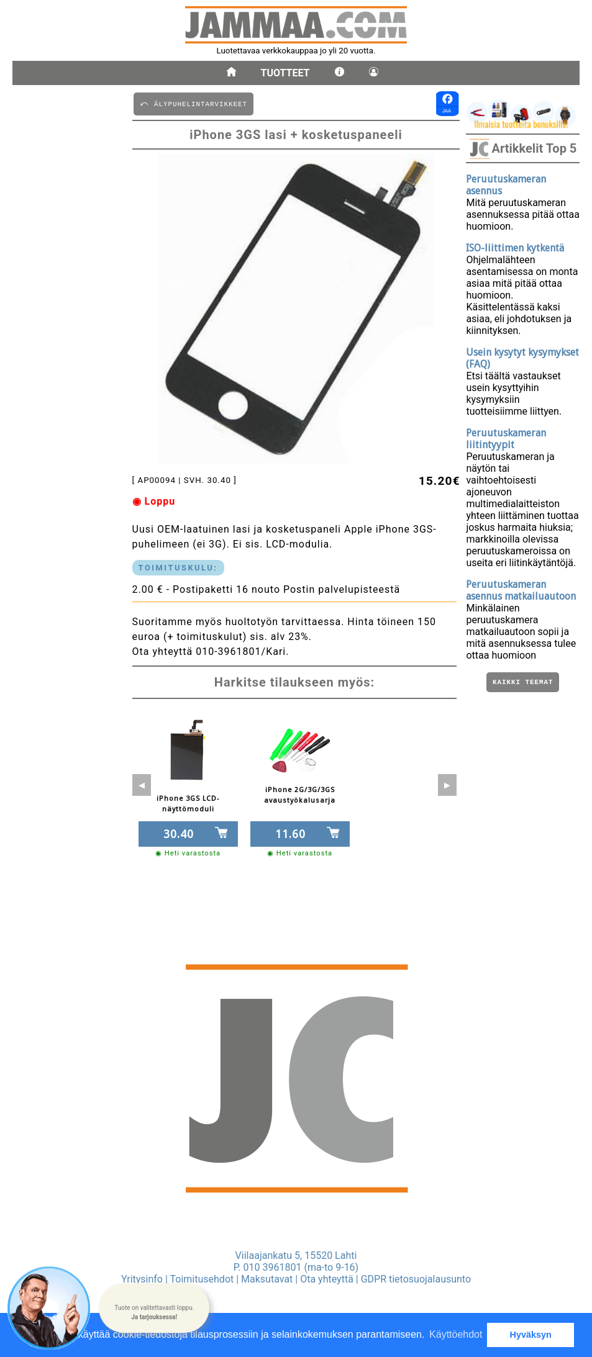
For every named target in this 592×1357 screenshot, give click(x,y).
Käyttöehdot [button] (455, 1334)
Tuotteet (285, 73)
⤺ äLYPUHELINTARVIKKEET (193, 103)
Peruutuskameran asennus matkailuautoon (521, 590)
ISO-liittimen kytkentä (515, 248)
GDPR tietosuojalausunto (416, 1279)
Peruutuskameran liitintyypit (506, 439)
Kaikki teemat (523, 683)
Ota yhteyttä (326, 1279)
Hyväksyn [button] (531, 1335)
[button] (154, 1307)
